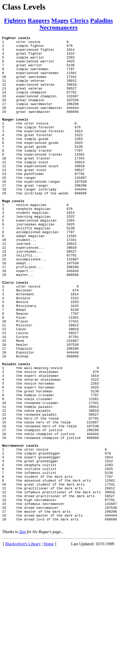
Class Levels (23, 6)
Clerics (79, 20)
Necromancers (59, 27)
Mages (59, 20)
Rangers (39, 20)
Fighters (15, 20)
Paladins (101, 20)
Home (49, 641)
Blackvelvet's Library (23, 641)
